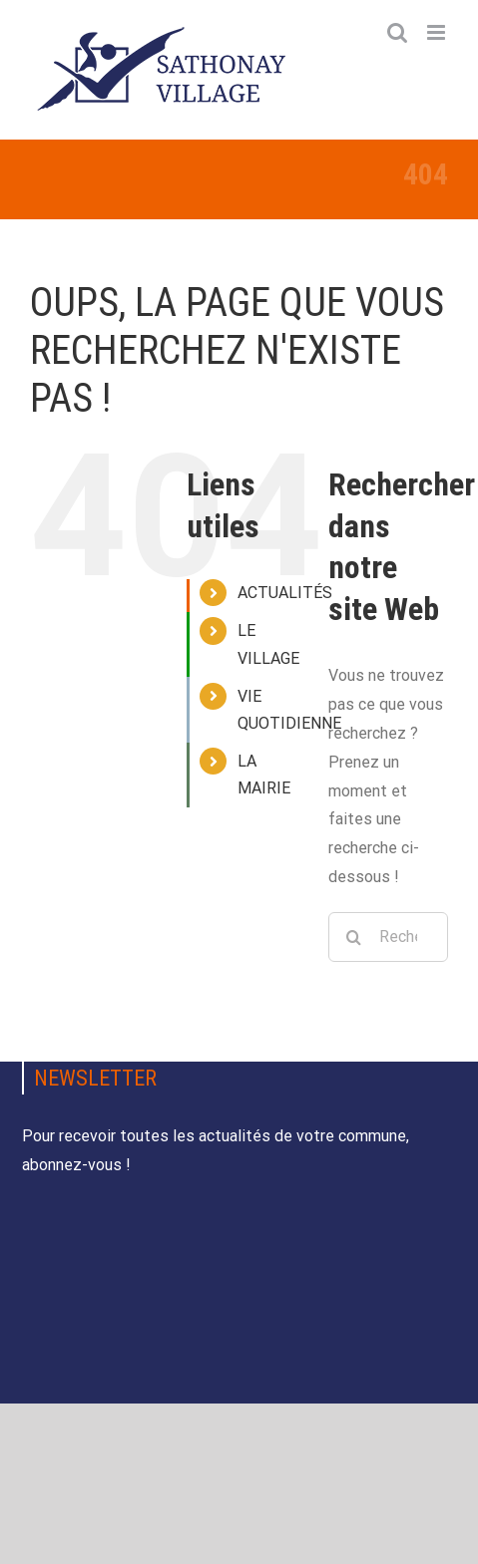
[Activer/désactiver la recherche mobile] (397, 32)
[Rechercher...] (388, 937)
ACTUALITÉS (285, 592)
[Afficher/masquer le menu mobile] (437, 32)
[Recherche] (353, 937)
